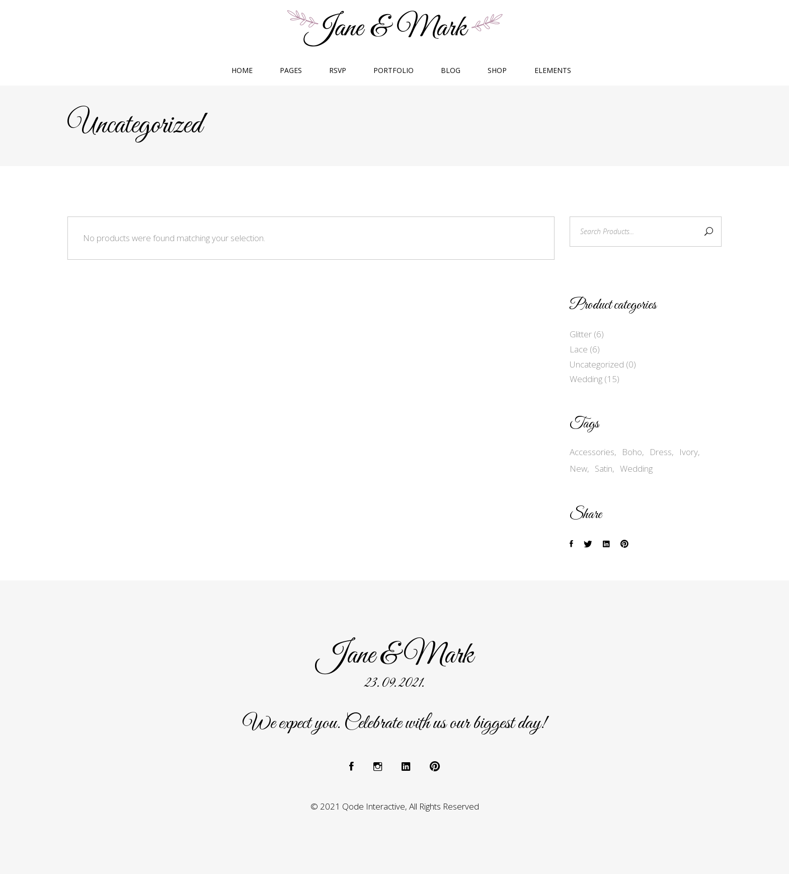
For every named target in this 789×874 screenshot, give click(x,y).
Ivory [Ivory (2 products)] (688, 452)
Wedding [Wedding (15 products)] (636, 468)
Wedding (586, 379)
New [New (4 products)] (578, 468)
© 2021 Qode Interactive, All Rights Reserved (394, 806)
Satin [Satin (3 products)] (603, 468)
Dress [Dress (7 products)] (661, 452)
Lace (579, 349)
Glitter (581, 334)
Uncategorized (597, 364)
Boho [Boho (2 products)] (632, 452)
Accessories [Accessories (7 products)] (592, 452)
